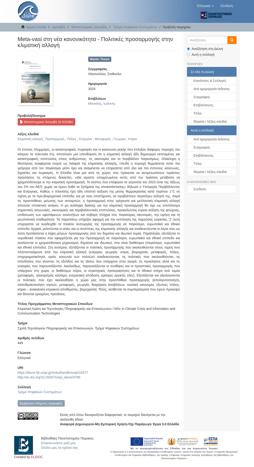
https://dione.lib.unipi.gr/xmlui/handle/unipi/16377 (53, 372)
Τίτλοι (197, 113)
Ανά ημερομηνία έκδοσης (211, 89)
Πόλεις (72, 139)
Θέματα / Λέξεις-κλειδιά (210, 121)
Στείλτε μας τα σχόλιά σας (59, 448)
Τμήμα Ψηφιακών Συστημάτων (135, 27)
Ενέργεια (85, 139)
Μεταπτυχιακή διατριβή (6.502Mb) (46, 122)
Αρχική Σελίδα (36, 27)
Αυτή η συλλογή (201, 54)
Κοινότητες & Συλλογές (209, 81)
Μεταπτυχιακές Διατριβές (89, 27)
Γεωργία (119, 139)
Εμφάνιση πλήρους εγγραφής (41, 403)
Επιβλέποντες (203, 105)
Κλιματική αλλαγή (30, 139)
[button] (205, 6)
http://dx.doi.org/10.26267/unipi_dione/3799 (49, 377)
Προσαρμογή (54, 139)
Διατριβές (59, 27)
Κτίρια (132, 139)
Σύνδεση (199, 189)
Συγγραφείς (201, 97)
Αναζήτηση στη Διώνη (205, 49)
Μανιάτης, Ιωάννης (101, 103)
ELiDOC (37, 457)
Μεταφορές (103, 139)
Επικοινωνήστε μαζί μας (58, 443)
